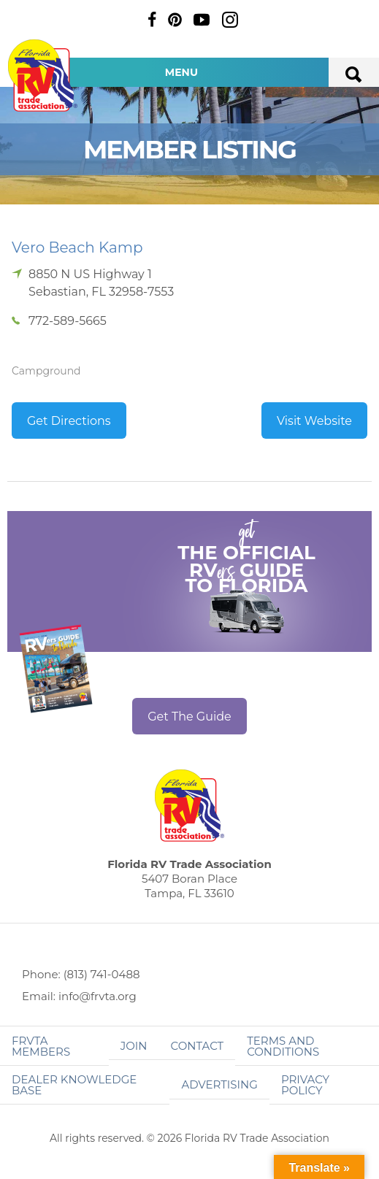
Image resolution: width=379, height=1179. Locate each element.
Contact (197, 1046)
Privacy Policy (305, 1084)
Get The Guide (189, 716)
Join (134, 1046)
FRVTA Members (41, 1046)
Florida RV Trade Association (42, 75)
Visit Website (314, 421)
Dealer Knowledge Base (74, 1084)
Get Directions (69, 421)
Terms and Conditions (283, 1046)
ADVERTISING (219, 1084)
